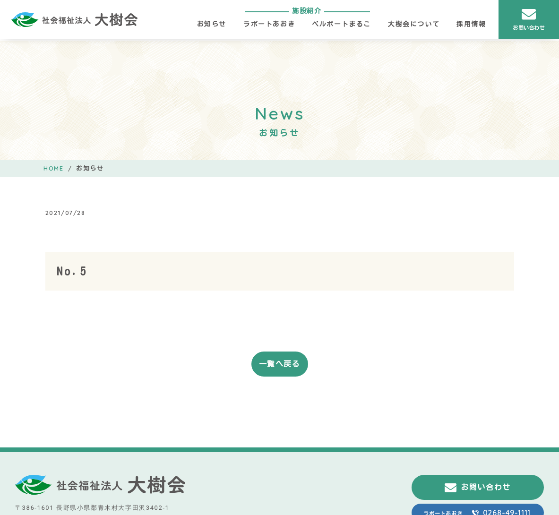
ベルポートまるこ (341, 24)
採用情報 (471, 24)
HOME (53, 168)
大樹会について (413, 24)
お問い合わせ (528, 18)
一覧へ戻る (280, 364)
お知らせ (211, 24)
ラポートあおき (269, 24)
